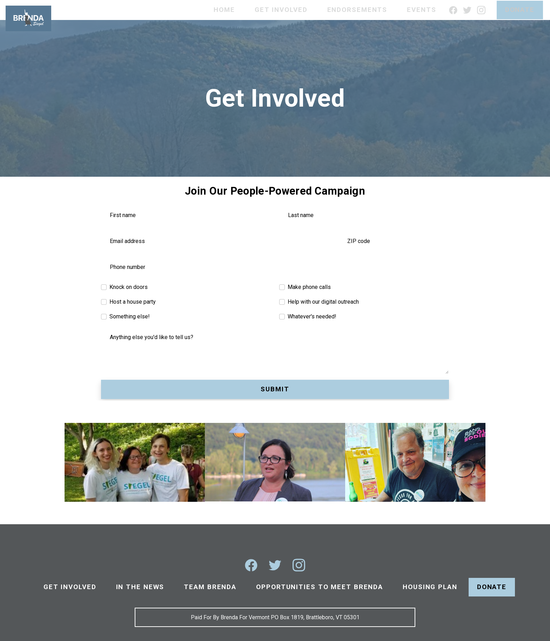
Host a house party (132, 301)
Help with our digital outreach (323, 301)
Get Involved (281, 10)
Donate (520, 10)
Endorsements (357, 10)
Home (224, 10)
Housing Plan (430, 587)
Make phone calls (309, 287)
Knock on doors (128, 287)
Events (421, 10)
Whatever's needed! (312, 316)
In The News (140, 587)
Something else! (129, 316)
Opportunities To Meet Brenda (319, 587)
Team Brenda (210, 587)
